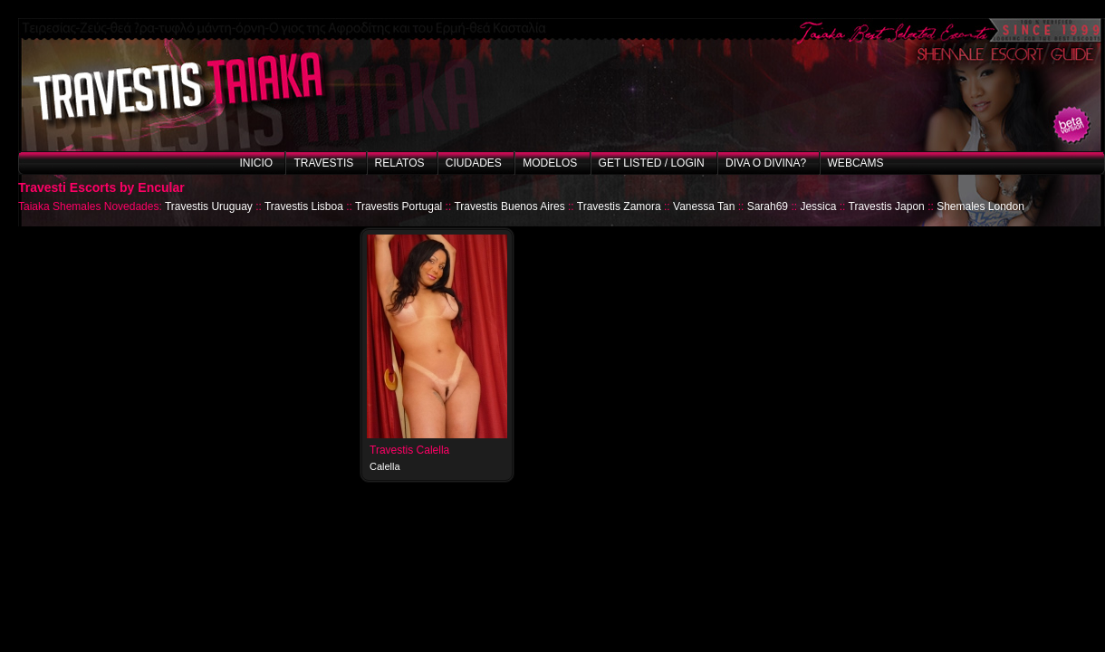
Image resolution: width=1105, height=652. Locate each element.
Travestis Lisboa (303, 206)
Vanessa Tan (704, 206)
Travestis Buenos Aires (509, 206)
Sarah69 (767, 206)
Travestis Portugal (398, 206)
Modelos (550, 163)
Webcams (856, 163)
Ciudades (474, 163)
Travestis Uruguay (209, 206)
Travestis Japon (887, 206)
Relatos (400, 163)
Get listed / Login (652, 163)
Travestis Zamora (619, 206)
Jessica (818, 206)
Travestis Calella (409, 450)
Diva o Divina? (765, 163)
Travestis (323, 163)
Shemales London (980, 206)
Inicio (256, 163)
